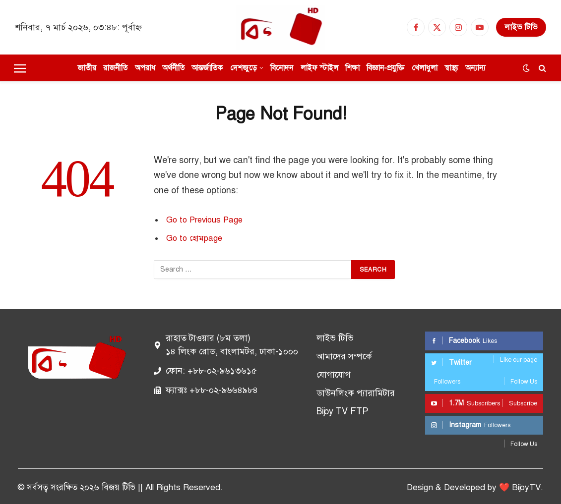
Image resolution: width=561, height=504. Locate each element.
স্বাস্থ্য (451, 67)
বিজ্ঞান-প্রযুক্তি (385, 67)
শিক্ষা (352, 67)
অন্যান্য (475, 67)
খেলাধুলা (424, 67)
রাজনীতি (115, 67)
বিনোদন (281, 67)
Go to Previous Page (204, 220)
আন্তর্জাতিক (207, 67)
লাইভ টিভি (521, 27)
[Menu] (20, 68)
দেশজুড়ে (243, 67)
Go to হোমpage (194, 238)
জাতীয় (86, 67)
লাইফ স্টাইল (319, 67)
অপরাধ (145, 67)
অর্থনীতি (173, 67)
